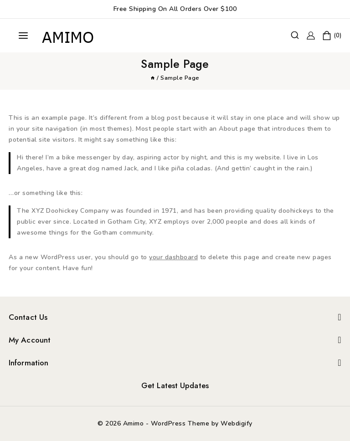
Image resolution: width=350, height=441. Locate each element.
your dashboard (173, 257)
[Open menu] (23, 35)
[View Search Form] (294, 35)
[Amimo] (69, 36)
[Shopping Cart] (331, 35)
